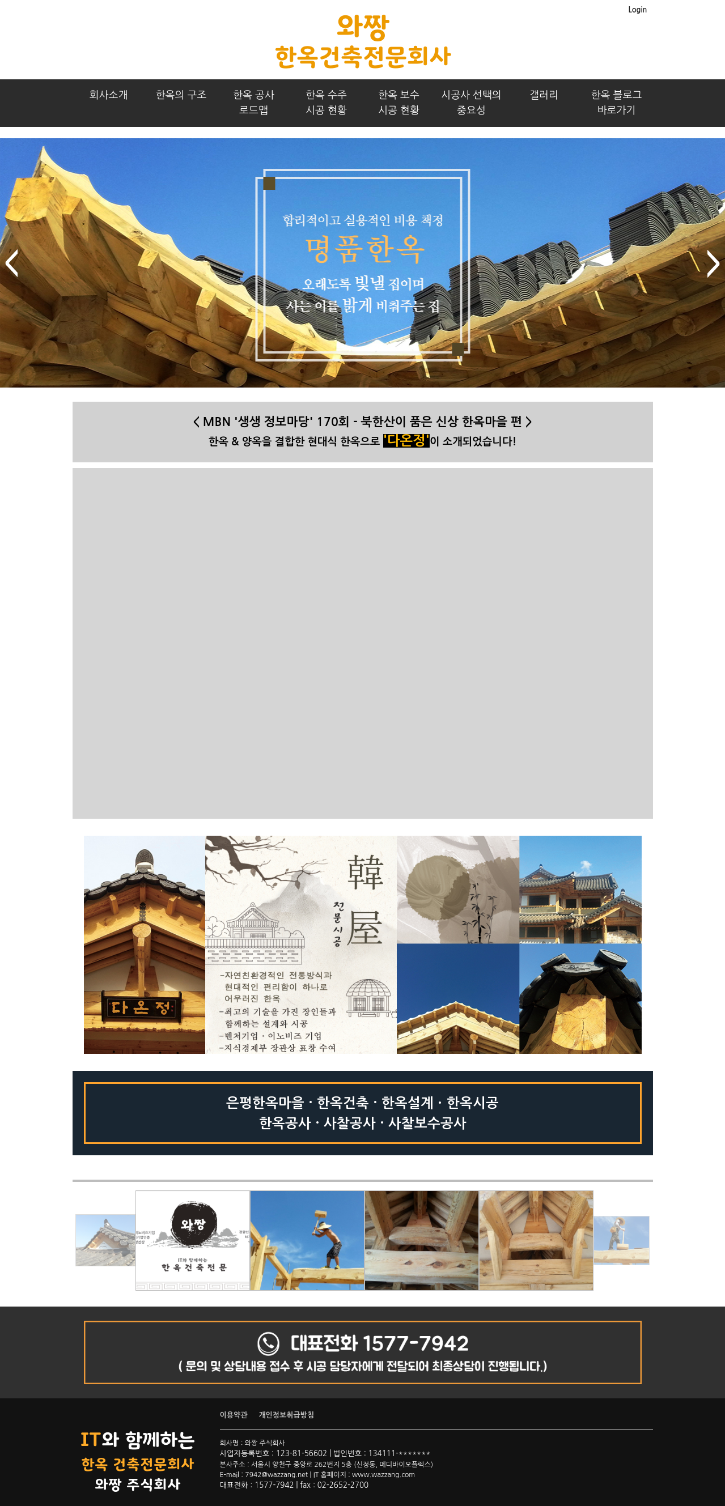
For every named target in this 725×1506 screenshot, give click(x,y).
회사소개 (109, 95)
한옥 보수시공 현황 (398, 103)
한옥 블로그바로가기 (616, 103)
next (713, 263)
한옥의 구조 (181, 95)
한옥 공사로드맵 (253, 103)
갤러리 (543, 95)
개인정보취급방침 (286, 1415)
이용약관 (234, 1415)
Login (637, 10)
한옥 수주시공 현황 (326, 103)
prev (11, 263)
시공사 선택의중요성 (471, 103)
